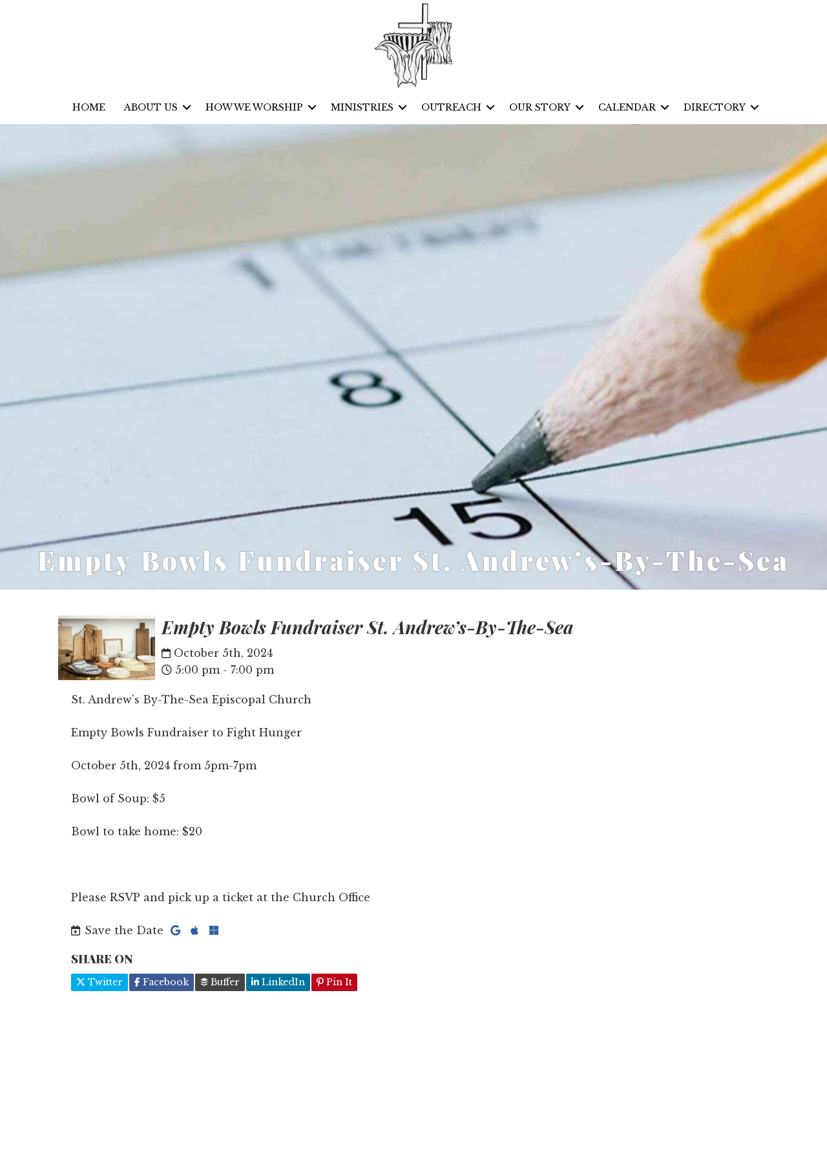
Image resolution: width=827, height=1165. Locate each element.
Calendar (627, 107)
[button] (187, 107)
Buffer (220, 982)
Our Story (540, 107)
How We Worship (254, 107)
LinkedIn (278, 982)
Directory (715, 107)
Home (88, 107)
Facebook (161, 982)
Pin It (334, 982)
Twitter (99, 982)
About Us (151, 107)
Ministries (362, 107)
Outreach (451, 107)
